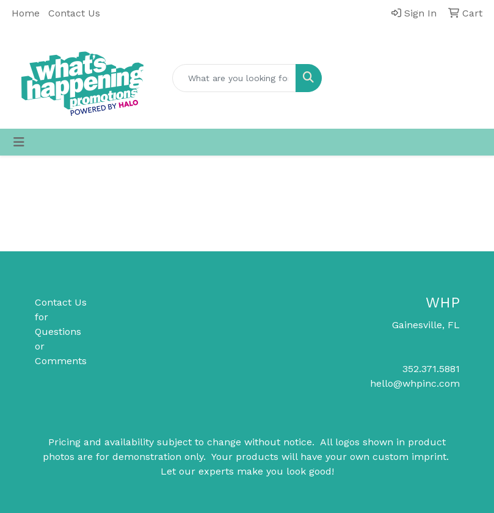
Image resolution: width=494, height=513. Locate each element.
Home (26, 13)
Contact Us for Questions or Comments (61, 331)
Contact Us (74, 13)
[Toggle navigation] (19, 142)
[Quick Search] (234, 78)
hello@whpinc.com (415, 383)
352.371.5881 (431, 369)
